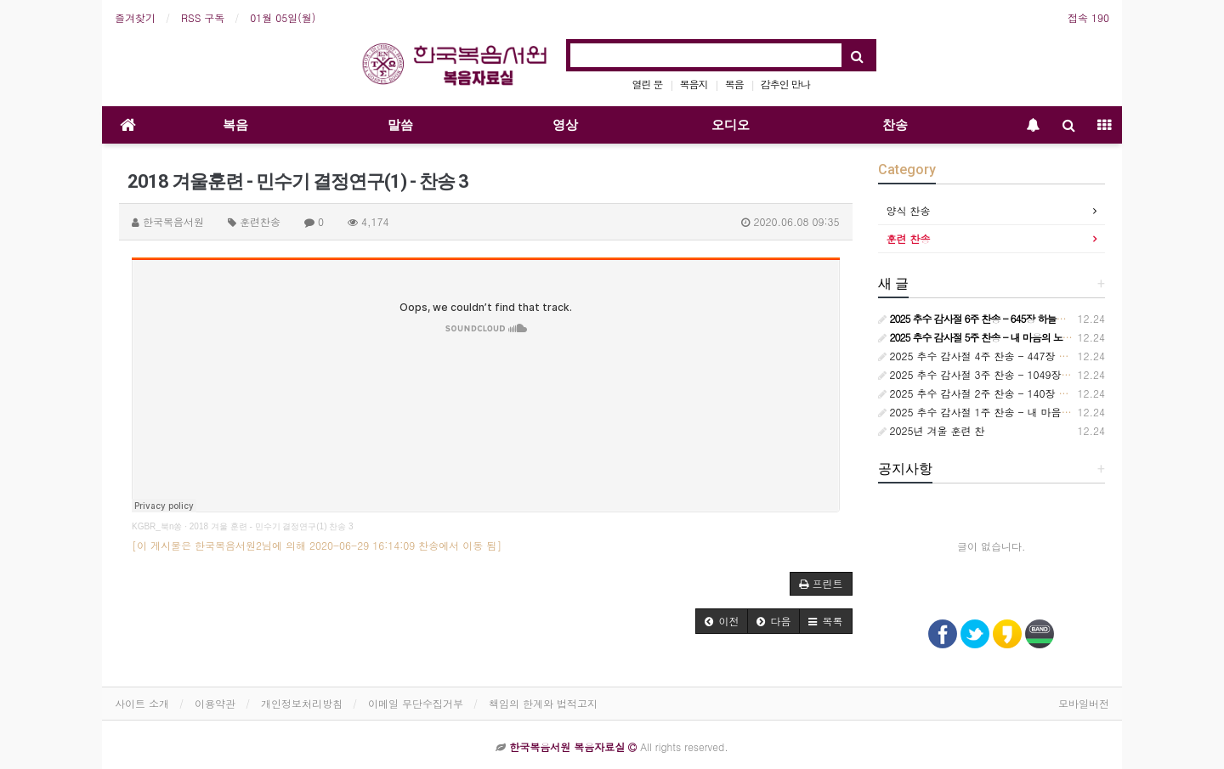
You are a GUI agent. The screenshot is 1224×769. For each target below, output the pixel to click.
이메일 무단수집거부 (415, 703)
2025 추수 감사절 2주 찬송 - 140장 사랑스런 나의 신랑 (1013, 393)
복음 (734, 83)
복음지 (694, 83)
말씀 (400, 125)
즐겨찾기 (135, 17)
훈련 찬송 (909, 238)
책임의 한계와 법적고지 (543, 703)
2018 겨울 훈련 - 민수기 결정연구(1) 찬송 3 (272, 526)
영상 (565, 125)
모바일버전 (1083, 703)
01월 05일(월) (282, 17)
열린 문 (647, 83)
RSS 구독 (202, 17)
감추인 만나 (785, 83)
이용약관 (215, 703)
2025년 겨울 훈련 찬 (931, 430)
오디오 (730, 125)
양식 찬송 (909, 210)
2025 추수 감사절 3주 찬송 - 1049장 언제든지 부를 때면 (1015, 374)
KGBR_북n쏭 (157, 526)
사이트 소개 (142, 703)
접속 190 (1088, 17)
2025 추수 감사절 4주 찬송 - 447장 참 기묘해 (990, 355)
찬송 (895, 125)
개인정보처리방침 (302, 703)
